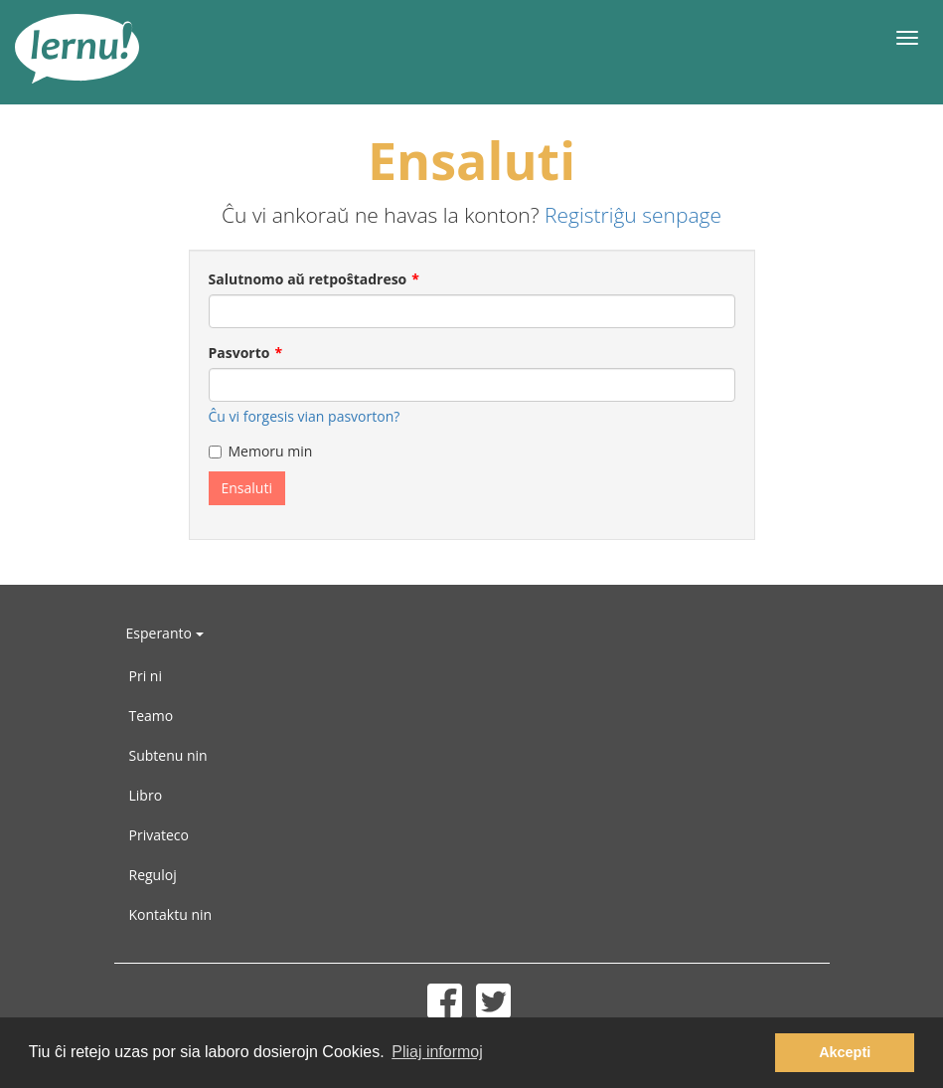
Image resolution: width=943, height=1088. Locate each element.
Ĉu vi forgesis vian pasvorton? (304, 416)
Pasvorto (239, 352)
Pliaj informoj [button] (437, 1051)
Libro (146, 795)
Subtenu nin (168, 755)
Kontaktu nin (171, 914)
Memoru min (261, 451)
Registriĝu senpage (633, 215)
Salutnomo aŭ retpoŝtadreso (308, 279)
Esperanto (165, 633)
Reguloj (153, 874)
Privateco (159, 834)
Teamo (151, 715)
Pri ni (145, 675)
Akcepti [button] (844, 1052)
